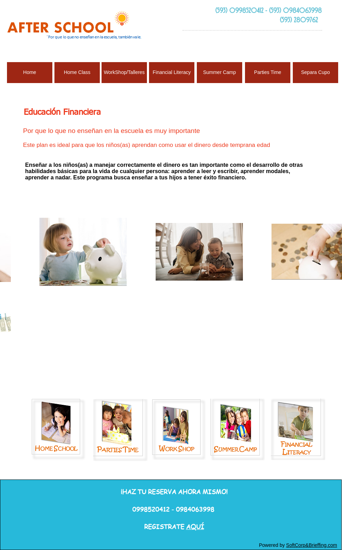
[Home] (29, 72)
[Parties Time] (267, 72)
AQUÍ (195, 526)
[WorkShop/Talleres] (124, 72)
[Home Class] (77, 72)
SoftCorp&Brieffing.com (311, 545)
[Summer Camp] (219, 72)
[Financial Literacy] (171, 72)
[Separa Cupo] (315, 72)
